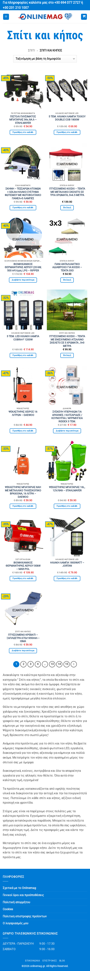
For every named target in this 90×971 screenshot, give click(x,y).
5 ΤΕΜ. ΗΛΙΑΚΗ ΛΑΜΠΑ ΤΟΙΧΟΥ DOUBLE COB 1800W (67, 118)
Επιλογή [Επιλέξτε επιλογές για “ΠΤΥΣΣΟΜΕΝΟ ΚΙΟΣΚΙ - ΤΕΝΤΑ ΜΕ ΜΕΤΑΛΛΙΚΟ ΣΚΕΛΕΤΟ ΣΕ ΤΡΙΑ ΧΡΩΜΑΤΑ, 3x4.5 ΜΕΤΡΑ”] (67, 207)
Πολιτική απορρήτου (16, 902)
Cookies (8, 909)
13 (52, 664)
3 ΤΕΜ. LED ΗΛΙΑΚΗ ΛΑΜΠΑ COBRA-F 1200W (23, 338)
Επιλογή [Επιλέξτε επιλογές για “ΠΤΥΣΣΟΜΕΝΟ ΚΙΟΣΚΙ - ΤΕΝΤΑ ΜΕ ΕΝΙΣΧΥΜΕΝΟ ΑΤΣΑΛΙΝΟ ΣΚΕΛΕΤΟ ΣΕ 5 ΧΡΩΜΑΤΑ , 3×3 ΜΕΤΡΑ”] (67, 355)
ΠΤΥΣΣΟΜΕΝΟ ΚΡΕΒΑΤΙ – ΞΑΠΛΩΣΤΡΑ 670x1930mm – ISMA (23, 638)
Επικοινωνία (32, 960)
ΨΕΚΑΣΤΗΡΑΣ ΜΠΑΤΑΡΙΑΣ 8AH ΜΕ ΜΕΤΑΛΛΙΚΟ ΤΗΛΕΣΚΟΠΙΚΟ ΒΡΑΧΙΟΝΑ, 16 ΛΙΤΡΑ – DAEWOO (23, 492)
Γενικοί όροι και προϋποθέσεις (23, 895)
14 (59, 664)
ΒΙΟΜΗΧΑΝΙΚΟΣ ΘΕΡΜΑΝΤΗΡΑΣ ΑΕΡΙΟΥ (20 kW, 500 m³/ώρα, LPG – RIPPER (23, 267)
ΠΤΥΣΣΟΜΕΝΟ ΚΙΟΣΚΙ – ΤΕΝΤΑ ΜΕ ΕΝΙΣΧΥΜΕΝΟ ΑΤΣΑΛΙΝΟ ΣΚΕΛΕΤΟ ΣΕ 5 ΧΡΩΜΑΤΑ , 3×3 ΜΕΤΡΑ (67, 341)
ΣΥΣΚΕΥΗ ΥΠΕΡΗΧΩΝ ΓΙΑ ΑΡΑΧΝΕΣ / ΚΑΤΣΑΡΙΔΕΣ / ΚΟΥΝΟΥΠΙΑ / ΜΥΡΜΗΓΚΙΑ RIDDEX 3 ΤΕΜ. (67, 416)
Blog (62, 960)
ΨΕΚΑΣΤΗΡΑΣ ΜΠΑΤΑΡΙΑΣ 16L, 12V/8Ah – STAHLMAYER (67, 489)
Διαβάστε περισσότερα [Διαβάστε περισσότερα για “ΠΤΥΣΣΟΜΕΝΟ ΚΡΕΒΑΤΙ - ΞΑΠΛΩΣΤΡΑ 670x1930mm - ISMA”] (23, 650)
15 (66, 664)
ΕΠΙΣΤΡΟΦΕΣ (49, 960)
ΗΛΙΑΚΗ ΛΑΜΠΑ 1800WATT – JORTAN (67, 564)
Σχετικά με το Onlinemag (19, 888)
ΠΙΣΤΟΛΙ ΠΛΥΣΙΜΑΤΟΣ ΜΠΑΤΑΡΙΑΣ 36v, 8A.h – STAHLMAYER (23, 119)
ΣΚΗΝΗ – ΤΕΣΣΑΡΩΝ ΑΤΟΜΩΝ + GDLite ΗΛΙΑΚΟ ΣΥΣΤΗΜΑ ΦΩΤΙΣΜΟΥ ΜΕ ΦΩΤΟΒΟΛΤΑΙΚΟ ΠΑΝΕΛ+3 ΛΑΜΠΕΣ (23, 193)
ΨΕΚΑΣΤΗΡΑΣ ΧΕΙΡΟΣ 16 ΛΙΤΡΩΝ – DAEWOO (23, 413)
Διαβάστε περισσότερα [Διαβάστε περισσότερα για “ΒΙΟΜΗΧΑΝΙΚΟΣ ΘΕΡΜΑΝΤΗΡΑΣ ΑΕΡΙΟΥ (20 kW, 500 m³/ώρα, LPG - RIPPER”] (23, 280)
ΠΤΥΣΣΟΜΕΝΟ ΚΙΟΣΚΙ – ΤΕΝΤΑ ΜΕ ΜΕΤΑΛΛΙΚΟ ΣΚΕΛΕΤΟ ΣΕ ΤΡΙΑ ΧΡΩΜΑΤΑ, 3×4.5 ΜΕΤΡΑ (67, 192)
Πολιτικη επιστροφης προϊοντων (25, 916)
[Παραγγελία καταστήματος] (45, 58)
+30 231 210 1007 (16, 8)
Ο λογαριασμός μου (15, 923)
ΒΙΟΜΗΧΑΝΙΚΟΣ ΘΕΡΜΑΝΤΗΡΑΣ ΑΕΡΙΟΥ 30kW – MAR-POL (23, 565)
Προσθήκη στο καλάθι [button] (22, 132)
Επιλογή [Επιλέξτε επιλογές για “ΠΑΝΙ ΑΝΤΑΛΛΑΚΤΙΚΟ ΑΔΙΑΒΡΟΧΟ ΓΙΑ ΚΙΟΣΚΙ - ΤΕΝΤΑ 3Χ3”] (67, 280)
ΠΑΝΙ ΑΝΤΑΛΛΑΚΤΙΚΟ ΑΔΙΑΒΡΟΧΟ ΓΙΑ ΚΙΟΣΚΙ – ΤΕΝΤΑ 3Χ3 (67, 267)
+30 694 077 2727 (67, 2)
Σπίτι (31, 50)
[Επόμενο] (74, 664)
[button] (6, 17)
